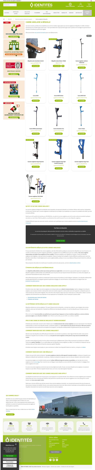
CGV (50, 441)
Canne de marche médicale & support (23, 19)
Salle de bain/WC (27, 12)
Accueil (6, 12)
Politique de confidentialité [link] (9, 465)
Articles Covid (15, 12)
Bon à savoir (65, 445)
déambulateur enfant (75, 263)
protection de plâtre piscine (32, 281)
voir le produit (36, 65)
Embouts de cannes (33, 299)
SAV (63, 441)
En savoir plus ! (10, 414)
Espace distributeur (55, 452)
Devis (50, 446)
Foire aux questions (54, 443)
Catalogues (52, 445)
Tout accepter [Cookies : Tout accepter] (9, 455)
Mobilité (64, 12)
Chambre (37, 12)
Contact (64, 446)
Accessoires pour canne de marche (37, 297)
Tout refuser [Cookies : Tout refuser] (10, 459)
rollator (84, 347)
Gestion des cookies (55, 466)
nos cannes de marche (40, 32)
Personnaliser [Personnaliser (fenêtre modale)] (9, 462)
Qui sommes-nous (53, 439)
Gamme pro (87, 12)
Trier (89, 35)
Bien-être (56, 12)
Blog (63, 443)
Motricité (79, 12)
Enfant (71, 12)
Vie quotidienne (46, 12)
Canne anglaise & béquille (41, 19)
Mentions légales (46, 466)
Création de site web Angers (67, 466)
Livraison (64, 439)
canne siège (37, 362)
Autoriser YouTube (60, 240)
